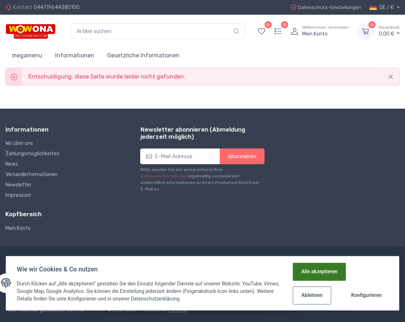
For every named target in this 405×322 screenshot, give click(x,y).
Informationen (74, 55)
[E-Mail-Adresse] (180, 156)
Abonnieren (242, 156)
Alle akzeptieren (319, 271)
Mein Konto (18, 228)
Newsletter (18, 185)
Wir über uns (19, 143)
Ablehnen (311, 295)
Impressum (18, 195)
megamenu (27, 55)
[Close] (390, 76)
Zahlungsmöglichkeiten (32, 154)
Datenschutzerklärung (163, 176)
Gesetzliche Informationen (143, 55)
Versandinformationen (31, 174)
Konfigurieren (366, 295)
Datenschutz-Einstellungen (325, 7)
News (11, 164)
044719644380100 (57, 7)
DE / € (382, 7)
